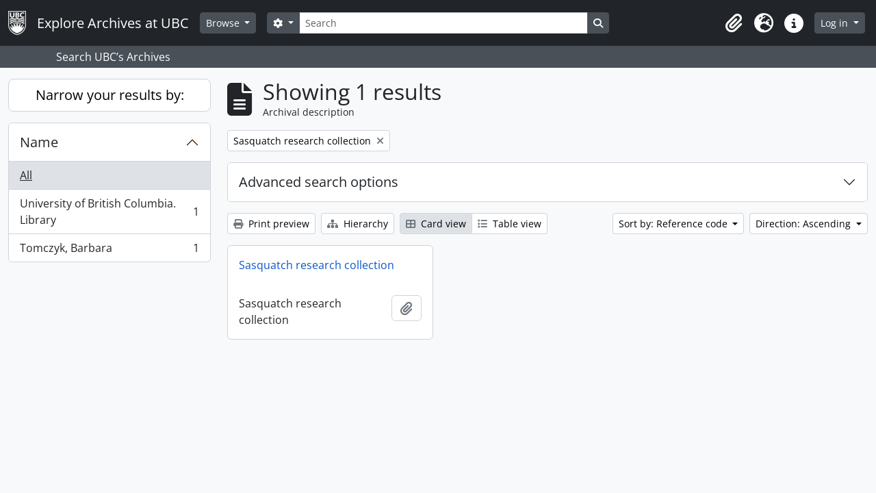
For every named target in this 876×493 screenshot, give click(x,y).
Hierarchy (357, 223)
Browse (224, 22)
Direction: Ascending (804, 223)
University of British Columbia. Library (109, 211)
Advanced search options (318, 182)
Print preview (271, 223)
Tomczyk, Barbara (109, 251)
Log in (836, 22)
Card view (436, 223)
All (26, 175)
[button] (734, 23)
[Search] (443, 23)
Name (39, 142)
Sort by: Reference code (674, 223)
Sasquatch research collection (316, 265)
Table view (509, 223)
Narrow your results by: (110, 95)
